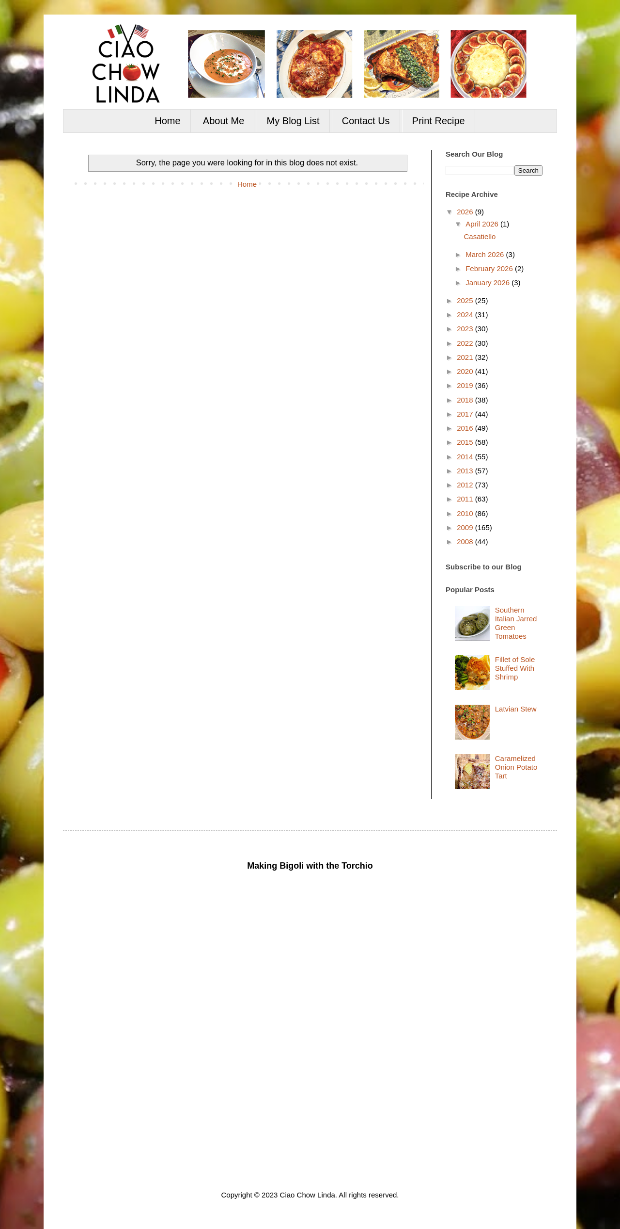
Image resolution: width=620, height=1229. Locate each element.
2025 (466, 300)
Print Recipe (438, 120)
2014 (466, 457)
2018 (466, 400)
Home (167, 120)
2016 (466, 428)
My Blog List (293, 120)
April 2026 (482, 224)
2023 (466, 328)
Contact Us (366, 120)
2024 (466, 314)
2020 (466, 371)
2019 (466, 385)
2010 (466, 513)
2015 (466, 442)
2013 (466, 471)
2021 (466, 357)
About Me (224, 120)
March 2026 (485, 254)
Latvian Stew (516, 709)
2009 (466, 527)
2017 (466, 414)
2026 (466, 212)
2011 (466, 499)
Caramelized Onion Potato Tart (516, 767)
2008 (466, 541)
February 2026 (490, 268)
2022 (466, 343)
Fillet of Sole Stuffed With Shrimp (515, 668)
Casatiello (480, 236)
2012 (466, 485)
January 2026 (488, 282)
